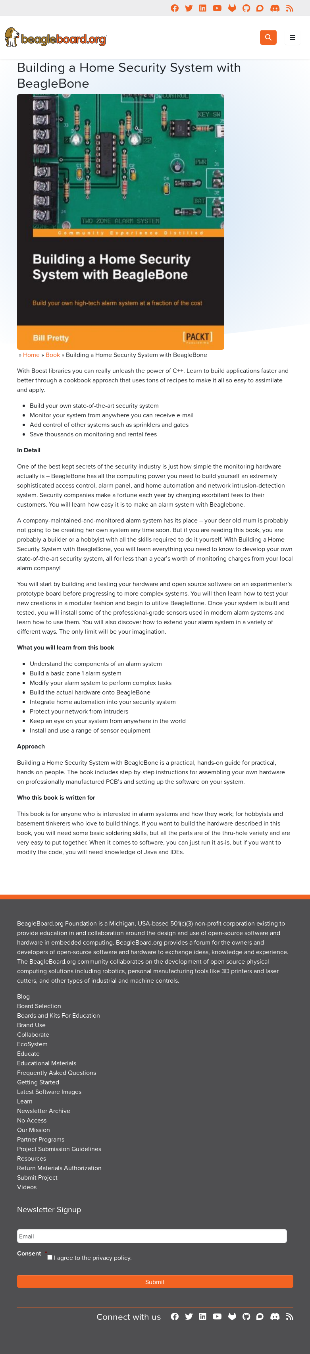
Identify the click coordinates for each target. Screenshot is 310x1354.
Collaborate (33, 1034)
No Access (31, 1120)
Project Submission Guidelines (59, 1148)
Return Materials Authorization (59, 1167)
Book (53, 354)
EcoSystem (32, 1044)
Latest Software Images (49, 1091)
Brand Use (31, 1024)
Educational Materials (46, 1063)
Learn (25, 1101)
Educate (28, 1053)
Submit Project (37, 1177)
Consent (32, 1254)
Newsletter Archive (43, 1110)
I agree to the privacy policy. (93, 1257)
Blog (23, 996)
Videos (27, 1186)
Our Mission (33, 1129)
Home (31, 354)
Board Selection (39, 1005)
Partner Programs (40, 1139)
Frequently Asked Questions (56, 1072)
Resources (31, 1158)
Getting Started (38, 1082)
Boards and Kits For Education (58, 1015)
